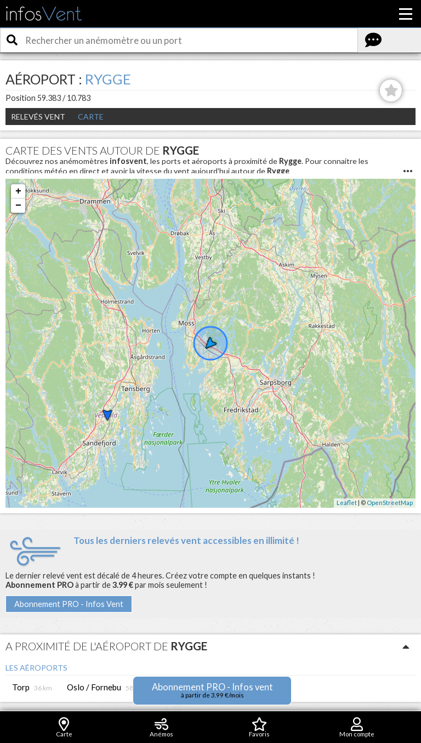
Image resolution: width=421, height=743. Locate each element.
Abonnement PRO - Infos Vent (68, 604)
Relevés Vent (38, 116)
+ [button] (18, 191)
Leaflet (347, 502)
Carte (91, 116)
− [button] (18, 205)
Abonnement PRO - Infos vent (212, 690)
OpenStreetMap (390, 502)
